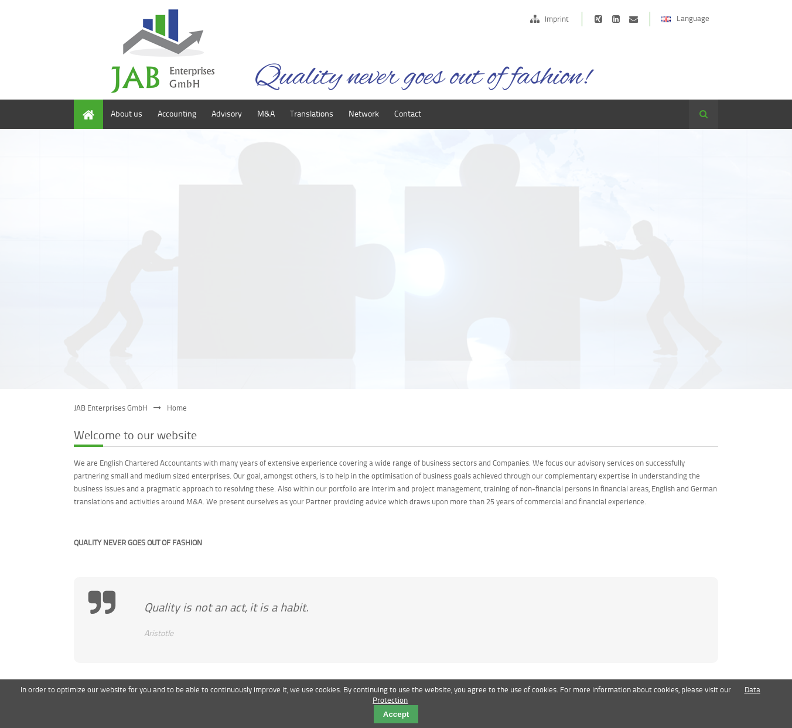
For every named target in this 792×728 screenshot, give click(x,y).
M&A (266, 113)
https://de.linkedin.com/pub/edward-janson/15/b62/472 (616, 19)
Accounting (177, 113)
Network (364, 113)
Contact (407, 113)
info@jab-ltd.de (633, 19)
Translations (311, 113)
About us (126, 113)
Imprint (557, 18)
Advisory (226, 113)
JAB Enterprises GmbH (111, 407)
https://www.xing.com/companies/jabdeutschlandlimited (598, 19)
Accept (396, 714)
